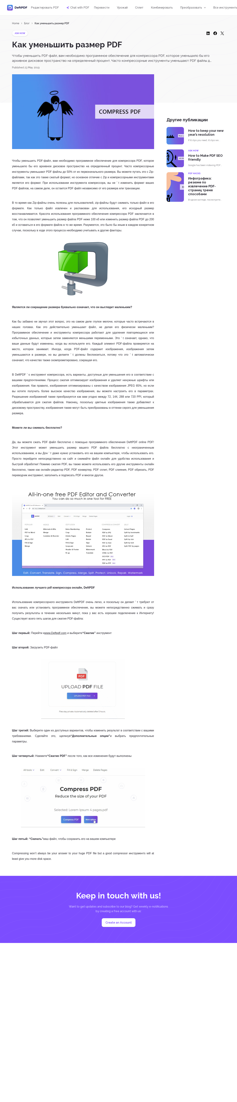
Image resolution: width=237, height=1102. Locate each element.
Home (15, 23)
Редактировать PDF (45, 7)
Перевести (101, 7)
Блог (27, 23)
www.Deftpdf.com (55, 633)
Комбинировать (162, 7)
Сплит (139, 7)
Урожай (122, 7)
